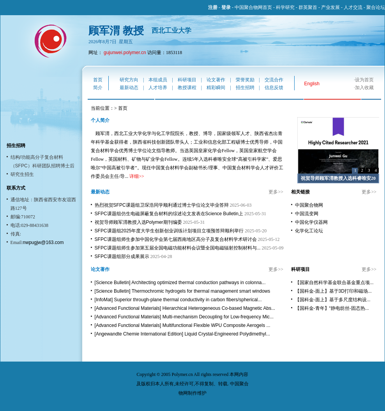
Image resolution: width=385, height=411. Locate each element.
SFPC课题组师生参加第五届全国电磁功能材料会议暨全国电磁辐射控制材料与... (178, 248)
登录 (226, 7)
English (312, 83)
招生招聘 (245, 87)
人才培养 (157, 87)
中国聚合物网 (309, 205)
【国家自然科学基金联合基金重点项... (334, 282)
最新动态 (129, 87)
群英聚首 (307, 7)
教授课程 (187, 87)
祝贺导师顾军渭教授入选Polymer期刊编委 (138, 222)
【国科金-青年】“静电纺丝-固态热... (332, 308)
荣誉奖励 (245, 80)
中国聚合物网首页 (253, 7)
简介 (97, 87)
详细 (134, 176)
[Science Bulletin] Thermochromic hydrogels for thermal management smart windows (182, 291)
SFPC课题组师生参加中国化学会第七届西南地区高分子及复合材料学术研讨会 (176, 239)
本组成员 (157, 80)
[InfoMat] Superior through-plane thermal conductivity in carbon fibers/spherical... (178, 299)
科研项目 (187, 80)
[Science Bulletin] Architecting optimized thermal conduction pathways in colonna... (180, 282)
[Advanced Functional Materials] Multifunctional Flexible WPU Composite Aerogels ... (182, 325)
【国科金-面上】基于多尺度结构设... (333, 299)
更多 (273, 192)
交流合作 (274, 80)
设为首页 (364, 80)
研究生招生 (22, 174)
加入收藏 (364, 87)
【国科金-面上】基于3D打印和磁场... (333, 291)
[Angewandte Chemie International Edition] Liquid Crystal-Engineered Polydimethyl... (182, 334)
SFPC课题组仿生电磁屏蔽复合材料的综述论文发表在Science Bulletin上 (169, 213)
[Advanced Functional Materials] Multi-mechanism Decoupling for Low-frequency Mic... (184, 317)
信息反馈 (274, 87)
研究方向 (129, 80)
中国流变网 (306, 213)
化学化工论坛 (309, 231)
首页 (97, 80)
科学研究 (285, 7)
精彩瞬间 (216, 87)
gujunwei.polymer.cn (125, 52)
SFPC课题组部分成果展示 (122, 256)
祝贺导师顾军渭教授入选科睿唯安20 (338, 178)
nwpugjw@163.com (43, 242)
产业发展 (330, 7)
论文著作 (216, 80)
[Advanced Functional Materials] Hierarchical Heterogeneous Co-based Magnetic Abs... (185, 308)
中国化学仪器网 (311, 222)
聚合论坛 (375, 7)
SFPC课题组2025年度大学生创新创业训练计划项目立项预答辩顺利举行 (169, 231)
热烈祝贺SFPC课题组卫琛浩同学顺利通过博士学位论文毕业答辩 (162, 205)
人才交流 (353, 7)
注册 (212, 7)
